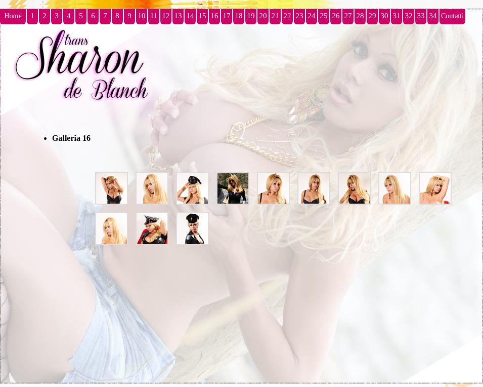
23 (299, 16)
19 (251, 16)
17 (227, 16)
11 (153, 16)
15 (202, 16)
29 (372, 16)
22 (287, 16)
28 (360, 16)
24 (312, 16)
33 (421, 16)
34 (433, 16)
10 (142, 16)
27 (348, 16)
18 (239, 16)
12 (166, 16)
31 (397, 16)
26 (336, 16)
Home (12, 16)
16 (214, 16)
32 (409, 16)
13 (178, 16)
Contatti (452, 16)
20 (263, 16)
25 (324, 16)
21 (275, 16)
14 (190, 16)
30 (384, 16)
